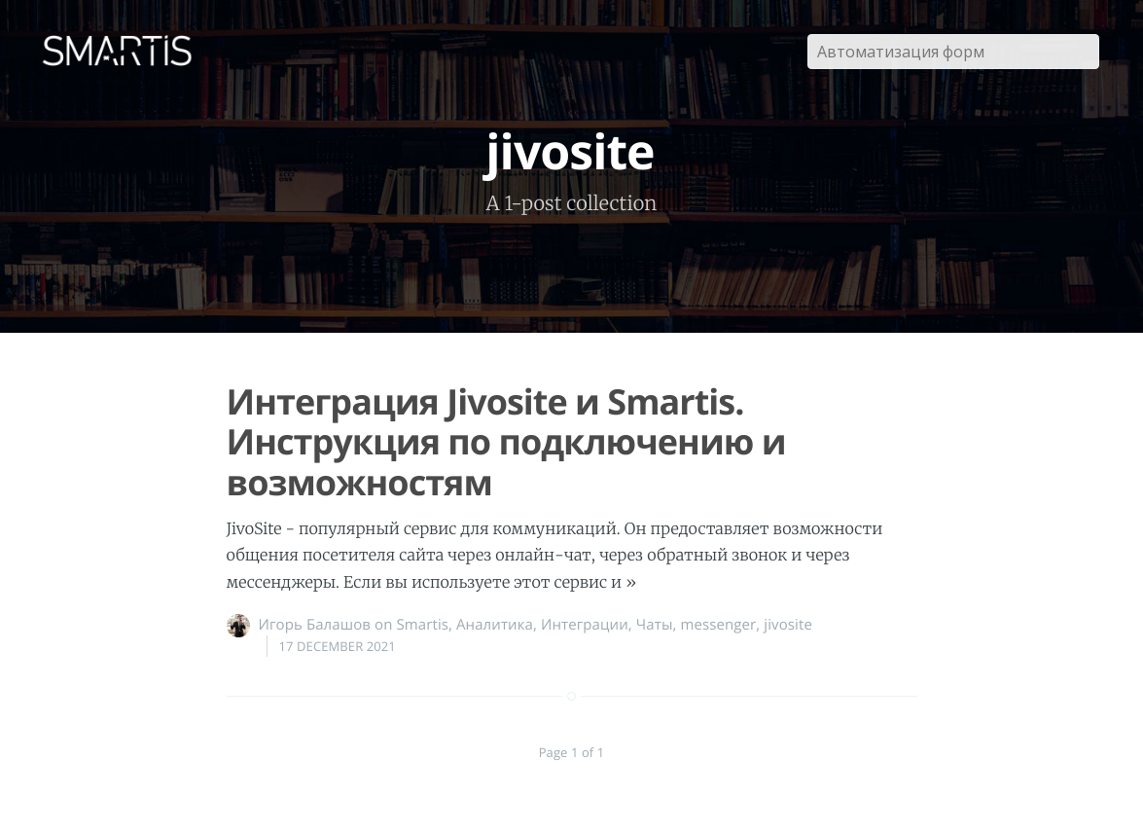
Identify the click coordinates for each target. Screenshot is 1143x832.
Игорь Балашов (315, 624)
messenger (719, 624)
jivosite (788, 624)
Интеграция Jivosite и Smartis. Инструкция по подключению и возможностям (506, 442)
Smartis (422, 624)
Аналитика (494, 624)
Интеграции (584, 624)
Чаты (654, 624)
